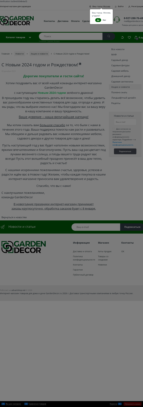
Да (98, 20)
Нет (104, 20)
